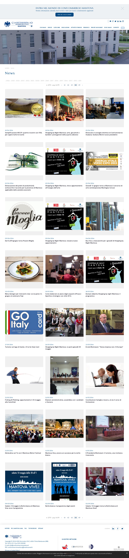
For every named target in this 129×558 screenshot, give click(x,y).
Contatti (116, 27)
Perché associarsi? (96, 27)
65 (79, 85)
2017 (51, 81)
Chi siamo (43, 27)
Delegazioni (65, 27)
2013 (70, 81)
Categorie (57, 27)
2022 (27, 81)
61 (64, 85)
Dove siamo (108, 27)
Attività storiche (76, 27)
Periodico (86, 27)
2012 (75, 81)
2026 (8, 81)
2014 (66, 81)
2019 (42, 81)
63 (72, 85)
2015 (61, 81)
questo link (71, 553)
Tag (25, 528)
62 (68, 85)
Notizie (7, 68)
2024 (17, 81)
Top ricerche (32, 528)
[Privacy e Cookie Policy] (12, 550)
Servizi (50, 27)
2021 (32, 81)
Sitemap (40, 528)
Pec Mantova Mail (17, 528)
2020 (37, 81)
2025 (13, 81)
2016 (56, 81)
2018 (47, 81)
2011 (79, 81)
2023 (22, 81)
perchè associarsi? (64, 15)
